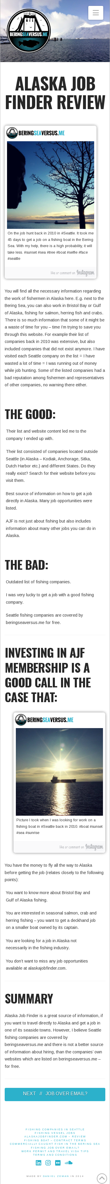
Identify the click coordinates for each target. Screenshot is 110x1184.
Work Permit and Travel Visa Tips (55, 1151)
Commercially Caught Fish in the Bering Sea (55, 1143)
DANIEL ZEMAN (56, 1176)
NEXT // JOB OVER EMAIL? (55, 1093)
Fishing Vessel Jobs (55, 1133)
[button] (95, 13)
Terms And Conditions (55, 1154)
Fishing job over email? (55, 1147)
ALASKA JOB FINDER (50, 92)
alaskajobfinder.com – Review (55, 1136)
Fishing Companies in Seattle (55, 1129)
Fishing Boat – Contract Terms (55, 1140)
